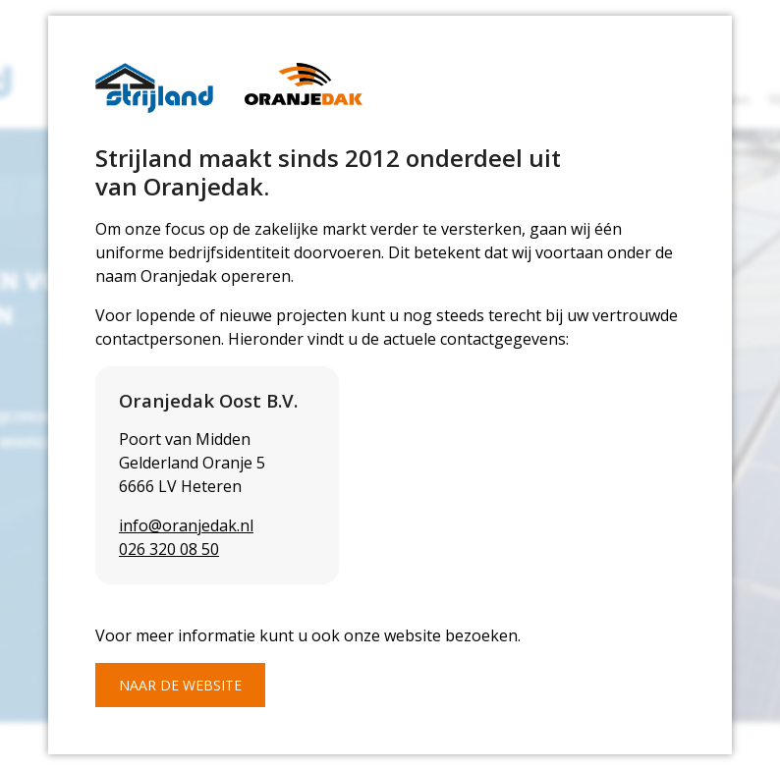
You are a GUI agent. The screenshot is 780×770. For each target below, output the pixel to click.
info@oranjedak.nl (186, 525)
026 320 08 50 (169, 549)
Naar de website (180, 685)
